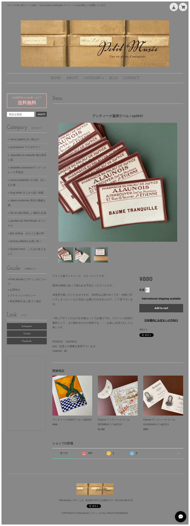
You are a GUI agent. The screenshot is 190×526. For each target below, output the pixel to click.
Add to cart (161, 308)
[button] (94, 78)
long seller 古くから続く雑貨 (27, 192)
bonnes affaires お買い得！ (26, 241)
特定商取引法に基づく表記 (25, 301)
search (41, 114)
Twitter (27, 333)
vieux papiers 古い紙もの (24, 139)
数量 (142, 289)
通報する (143, 329)
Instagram (27, 326)
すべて (64, 453)
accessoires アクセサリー (25, 147)
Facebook (27, 341)
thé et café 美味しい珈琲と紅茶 (28, 212)
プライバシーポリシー (23, 295)
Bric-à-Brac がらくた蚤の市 (27, 233)
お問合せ (15, 289)
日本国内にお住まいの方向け (161, 320)
